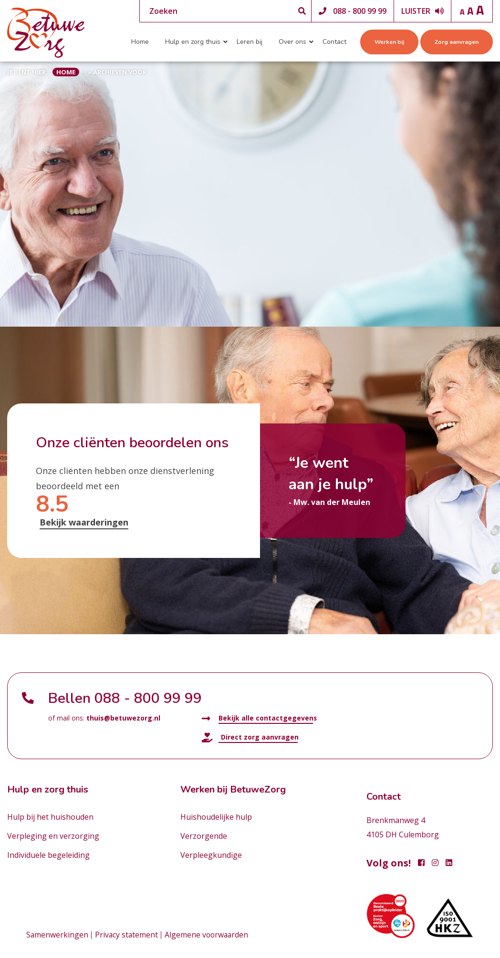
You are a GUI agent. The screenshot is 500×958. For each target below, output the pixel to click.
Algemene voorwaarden (208, 935)
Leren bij (249, 41)
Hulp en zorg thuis (192, 41)
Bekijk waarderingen (84, 522)
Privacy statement (127, 935)
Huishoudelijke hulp (216, 817)
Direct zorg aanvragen (250, 737)
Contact (334, 41)
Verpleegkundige (211, 855)
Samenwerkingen (57, 935)
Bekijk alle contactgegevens (259, 718)
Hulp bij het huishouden (50, 817)
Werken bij (389, 42)
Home (140, 41)
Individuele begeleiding (48, 855)
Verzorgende (203, 836)
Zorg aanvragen (457, 42)
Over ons (292, 41)
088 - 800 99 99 (359, 11)
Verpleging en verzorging (53, 836)
